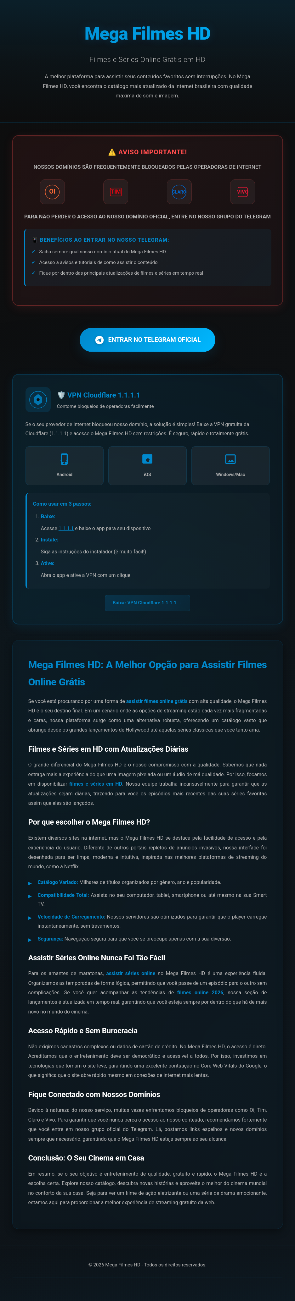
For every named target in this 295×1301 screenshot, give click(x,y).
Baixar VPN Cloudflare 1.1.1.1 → (148, 603)
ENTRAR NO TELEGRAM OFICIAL (147, 340)
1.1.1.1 (66, 529)
